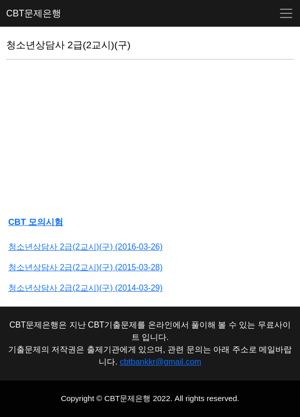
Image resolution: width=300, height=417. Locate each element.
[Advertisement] (150, 140)
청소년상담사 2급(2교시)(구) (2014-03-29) (85, 287)
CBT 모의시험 (35, 222)
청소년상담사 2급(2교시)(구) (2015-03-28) (85, 267)
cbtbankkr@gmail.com (160, 361)
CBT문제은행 (33, 13)
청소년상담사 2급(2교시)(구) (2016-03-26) (85, 246)
